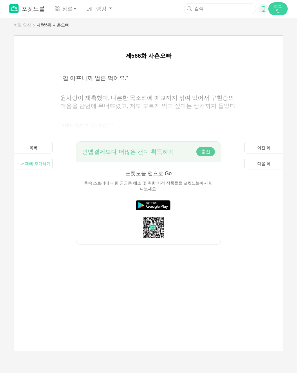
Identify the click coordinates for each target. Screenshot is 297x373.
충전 (205, 151)
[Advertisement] (148, 285)
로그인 (278, 8)
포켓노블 (27, 8)
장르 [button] (64, 9)
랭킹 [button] (97, 9)
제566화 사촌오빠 (53, 25)
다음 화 (264, 163)
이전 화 (264, 147)
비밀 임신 (22, 25)
